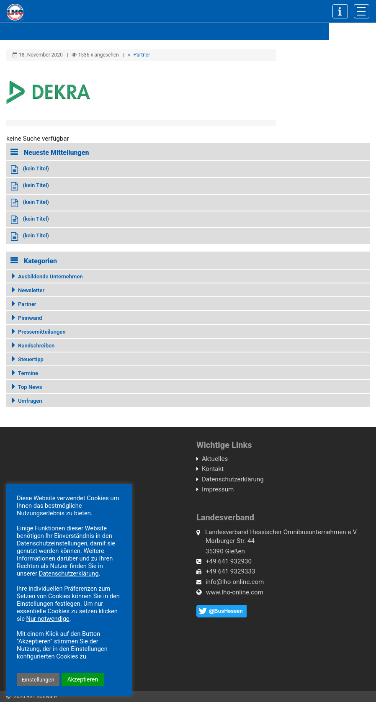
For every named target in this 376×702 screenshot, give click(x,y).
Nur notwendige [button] (48, 618)
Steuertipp (31, 359)
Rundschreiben (36, 345)
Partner (142, 55)
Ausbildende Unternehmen (50, 276)
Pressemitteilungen (42, 332)
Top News (30, 387)
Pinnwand (30, 318)
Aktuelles (215, 459)
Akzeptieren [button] (82, 679)
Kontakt (213, 469)
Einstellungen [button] (38, 679)
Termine (28, 373)
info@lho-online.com (235, 582)
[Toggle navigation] (361, 11)
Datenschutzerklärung (233, 479)
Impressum (218, 489)
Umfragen (30, 401)
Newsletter (31, 290)
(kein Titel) (36, 168)
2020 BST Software (35, 696)
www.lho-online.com (234, 592)
